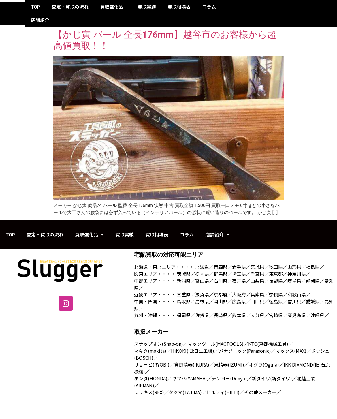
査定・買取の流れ (70, 6)
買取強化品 (113, 6)
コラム (209, 6)
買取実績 (147, 6)
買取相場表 (179, 6)
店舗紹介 (41, 19)
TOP (35, 6)
